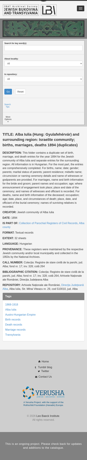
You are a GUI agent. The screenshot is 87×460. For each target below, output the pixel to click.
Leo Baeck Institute (47, 416)
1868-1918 (11, 304)
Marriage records (15, 329)
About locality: (11, 59)
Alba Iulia (10, 309)
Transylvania (12, 334)
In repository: (10, 74)
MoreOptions (8, 119)
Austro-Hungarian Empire (20, 314)
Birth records (13, 319)
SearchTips (7, 105)
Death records (13, 324)
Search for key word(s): (15, 43)
